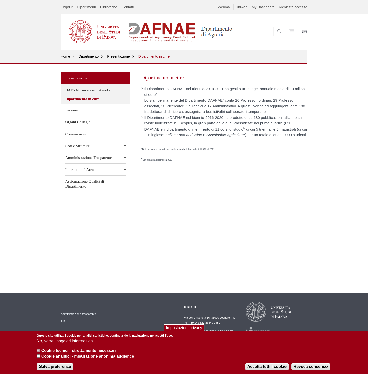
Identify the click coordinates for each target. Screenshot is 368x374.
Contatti (127, 7)
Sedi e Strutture (77, 146)
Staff (63, 320)
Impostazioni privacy (184, 330)
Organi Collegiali (79, 122)
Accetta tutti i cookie (267, 368)
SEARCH (298, 37)
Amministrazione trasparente (78, 313)
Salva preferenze (55, 368)
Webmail (224, 7)
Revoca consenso (311, 368)
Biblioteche (108, 7)
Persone (71, 110)
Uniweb (242, 7)
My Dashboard (263, 7)
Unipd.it (67, 7)
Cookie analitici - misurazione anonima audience (87, 358)
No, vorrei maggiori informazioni (65, 343)
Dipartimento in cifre (154, 56)
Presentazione (118, 56)
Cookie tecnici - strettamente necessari (78, 352)
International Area (79, 169)
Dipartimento (89, 56)
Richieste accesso (293, 7)
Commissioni (75, 134)
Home (65, 56)
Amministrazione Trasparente (88, 157)
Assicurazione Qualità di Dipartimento (84, 183)
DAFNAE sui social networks (88, 90)
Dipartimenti (86, 7)
